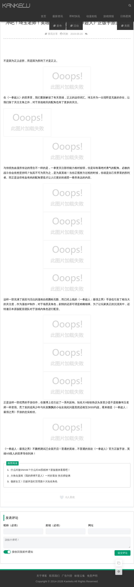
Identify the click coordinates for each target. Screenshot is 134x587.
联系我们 (54, 575)
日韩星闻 (125, 16)
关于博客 (41, 575)
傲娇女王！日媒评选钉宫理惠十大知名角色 (34, 481)
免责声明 (92, 575)
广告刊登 (67, 575)
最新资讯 (58, 16)
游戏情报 (108, 16)
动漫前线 (92, 16)
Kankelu (69, 581)
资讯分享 (53, 34)
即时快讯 (75, 16)
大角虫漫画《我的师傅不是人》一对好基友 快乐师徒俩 (40, 475)
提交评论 (123, 552)
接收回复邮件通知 (18, 552)
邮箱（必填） (54, 525)
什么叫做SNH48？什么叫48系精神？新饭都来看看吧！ (40, 470)
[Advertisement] (67, 50)
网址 (90, 525)
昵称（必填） (11, 525)
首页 (43, 16)
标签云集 (79, 575)
